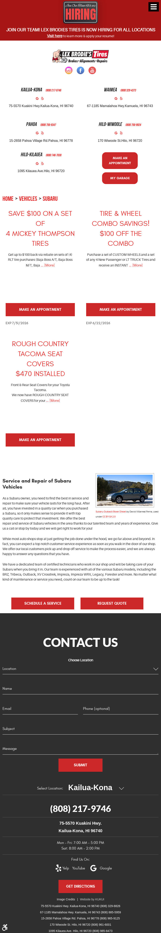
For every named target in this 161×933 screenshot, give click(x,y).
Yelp (43, 99)
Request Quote (112, 603)
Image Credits (66, 899)
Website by (92, 899)
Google (38, 99)
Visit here (54, 36)
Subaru (50, 198)
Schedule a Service (42, 603)
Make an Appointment (120, 160)
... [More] (47, 265)
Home (8, 198)
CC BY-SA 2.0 (109, 516)
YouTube (76, 868)
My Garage (120, 178)
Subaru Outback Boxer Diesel (111, 511)
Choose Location (80, 660)
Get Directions (80, 886)
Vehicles (28, 198)
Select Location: (50, 788)
